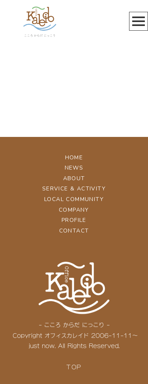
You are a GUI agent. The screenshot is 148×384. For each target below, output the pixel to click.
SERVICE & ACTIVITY (74, 188)
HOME (74, 157)
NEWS (74, 168)
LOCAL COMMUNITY (74, 199)
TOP (73, 367)
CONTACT (74, 230)
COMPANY (74, 210)
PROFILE (74, 220)
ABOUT (74, 178)
